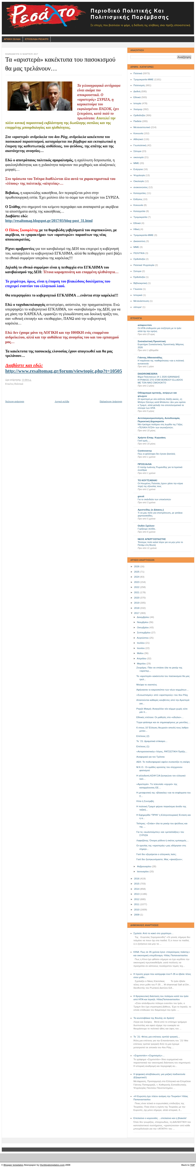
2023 (137, 582)
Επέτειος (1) (142, 746)
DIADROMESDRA (148, 373)
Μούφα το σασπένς (146, 684)
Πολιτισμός (139, 85)
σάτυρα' (137, 307)
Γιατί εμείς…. (144, 440)
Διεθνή (137, 91)
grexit (141, 496)
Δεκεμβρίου (143, 617)
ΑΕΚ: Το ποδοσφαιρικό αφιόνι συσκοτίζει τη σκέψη (163, 761)
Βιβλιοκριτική (140, 283)
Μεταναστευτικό (141, 127)
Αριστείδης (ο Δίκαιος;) (151, 509)
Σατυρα (137, 271)
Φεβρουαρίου (144, 866)
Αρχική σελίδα (62, 401)
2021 (137, 592)
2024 (137, 576)
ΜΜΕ (136, 163)
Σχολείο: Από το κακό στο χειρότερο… (153, 933)
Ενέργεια (138, 169)
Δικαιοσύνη (139, 241)
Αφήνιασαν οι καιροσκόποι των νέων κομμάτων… (162, 689)
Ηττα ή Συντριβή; (145, 801)
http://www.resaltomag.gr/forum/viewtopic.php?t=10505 (63, 371)
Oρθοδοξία (139, 259)
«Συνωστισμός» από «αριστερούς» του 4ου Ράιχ (162, 695)
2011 (137, 904)
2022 (137, 587)
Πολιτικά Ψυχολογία (143, 265)
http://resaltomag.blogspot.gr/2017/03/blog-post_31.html (49, 221)
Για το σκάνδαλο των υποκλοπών (154, 499)
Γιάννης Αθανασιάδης (150, 357)
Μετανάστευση (141, 301)
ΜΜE (136, 247)
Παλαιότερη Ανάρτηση (111, 401)
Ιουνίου (141, 648)
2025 (137, 571)
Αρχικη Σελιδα (12, 39)
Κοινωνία (138, 133)
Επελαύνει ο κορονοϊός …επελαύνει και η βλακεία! (159, 1118)
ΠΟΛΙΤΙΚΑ (139, 253)
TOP (192, 1165)
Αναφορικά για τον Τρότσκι (150, 756)
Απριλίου (142, 658)
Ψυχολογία (139, 175)
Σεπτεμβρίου (144, 632)
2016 (137, 878)
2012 (137, 899)
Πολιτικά (137, 73)
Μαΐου (140, 653)
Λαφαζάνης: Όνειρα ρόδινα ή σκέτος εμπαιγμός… (162, 840)
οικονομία (138, 157)
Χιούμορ (137, 109)
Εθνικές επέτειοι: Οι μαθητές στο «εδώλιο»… (160, 717)
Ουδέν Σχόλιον (146, 525)
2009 (137, 914)
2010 (137, 909)
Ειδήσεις (138, 199)
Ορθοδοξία (139, 115)
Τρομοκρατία (140, 217)
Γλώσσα (137, 289)
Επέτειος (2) (142, 736)
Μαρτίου (141, 663)
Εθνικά (137, 97)
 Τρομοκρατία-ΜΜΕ (143, 235)
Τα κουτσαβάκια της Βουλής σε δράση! (153, 1018)
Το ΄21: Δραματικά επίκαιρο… (152, 741)
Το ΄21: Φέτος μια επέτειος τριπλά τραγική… (156, 1036)
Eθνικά (137, 223)
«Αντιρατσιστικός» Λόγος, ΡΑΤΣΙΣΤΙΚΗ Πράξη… (161, 751)
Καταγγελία (139, 211)
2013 (137, 894)
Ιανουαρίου (143, 871)
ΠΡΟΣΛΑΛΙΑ (145, 464)
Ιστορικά (137, 295)
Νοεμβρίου (143, 622)
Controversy (145, 450)
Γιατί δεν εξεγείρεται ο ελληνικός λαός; (156, 854)
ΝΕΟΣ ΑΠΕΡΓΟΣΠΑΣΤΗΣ (152, 539)
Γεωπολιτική (139, 145)
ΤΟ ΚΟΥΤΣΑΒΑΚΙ (147, 480)
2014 (137, 888)
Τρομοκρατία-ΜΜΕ (143, 79)
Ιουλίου (141, 642)
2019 (137, 602)
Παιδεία (137, 121)
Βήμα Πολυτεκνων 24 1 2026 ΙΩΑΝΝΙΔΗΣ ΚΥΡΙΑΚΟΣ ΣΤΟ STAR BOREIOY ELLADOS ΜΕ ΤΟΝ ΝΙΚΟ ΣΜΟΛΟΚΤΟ (160, 380)
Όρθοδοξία (139, 277)
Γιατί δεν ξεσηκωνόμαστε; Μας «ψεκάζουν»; (159, 859)
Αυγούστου (143, 637)
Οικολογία (138, 181)
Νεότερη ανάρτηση (14, 401)
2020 (137, 597)
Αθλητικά (138, 139)
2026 (137, 566)
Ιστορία (137, 103)
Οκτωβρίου (143, 627)
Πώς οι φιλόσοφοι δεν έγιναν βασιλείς (156, 454)
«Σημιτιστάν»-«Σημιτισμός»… (149, 1055)
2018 (137, 608)
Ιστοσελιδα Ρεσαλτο (36, 39)
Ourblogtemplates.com (52, 1165)
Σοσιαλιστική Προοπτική (152, 341)
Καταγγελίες (139, 193)
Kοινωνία (138, 205)
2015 (137, 883)
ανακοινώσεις (140, 187)
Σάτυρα (137, 151)
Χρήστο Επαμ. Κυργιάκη (151, 437)
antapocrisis (145, 325)
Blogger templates (13, 1165)
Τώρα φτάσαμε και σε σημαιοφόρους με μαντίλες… (163, 722)
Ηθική (136, 229)
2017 (137, 613)
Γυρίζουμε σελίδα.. (147, 529)
